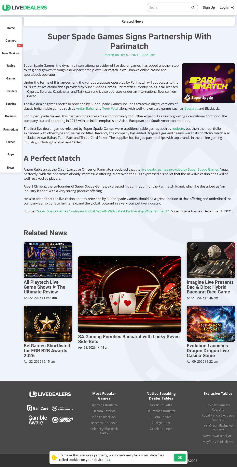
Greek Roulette (161, 428)
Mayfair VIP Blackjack (218, 441)
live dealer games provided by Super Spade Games (180, 169)
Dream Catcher (104, 410)
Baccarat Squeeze (104, 422)
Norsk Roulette (161, 404)
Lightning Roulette (104, 404)
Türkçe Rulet (161, 422)
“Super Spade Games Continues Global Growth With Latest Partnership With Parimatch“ (102, 211)
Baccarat (191, 108)
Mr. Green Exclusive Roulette (218, 427)
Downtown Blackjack (218, 435)
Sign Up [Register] (209, 7)
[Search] (169, 7)
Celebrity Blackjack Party (104, 430)
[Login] (227, 7)
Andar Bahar (85, 108)
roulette (178, 128)
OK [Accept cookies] (179, 457)
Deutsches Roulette (161, 410)
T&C (108, 460)
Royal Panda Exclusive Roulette (218, 417)
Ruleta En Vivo (161, 416)
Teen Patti (110, 108)
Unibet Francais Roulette (218, 406)
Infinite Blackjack (104, 416)
